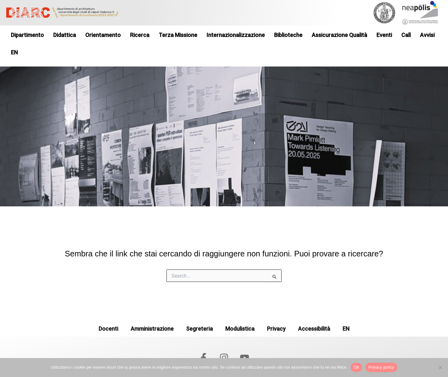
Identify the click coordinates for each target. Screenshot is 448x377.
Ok (356, 367)
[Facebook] (203, 342)
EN (346, 314)
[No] (440, 367)
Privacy (276, 314)
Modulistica (239, 314)
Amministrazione (152, 314)
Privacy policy (381, 367)
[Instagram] (224, 342)
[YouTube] (244, 342)
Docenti (108, 314)
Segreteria (199, 314)
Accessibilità (314, 314)
